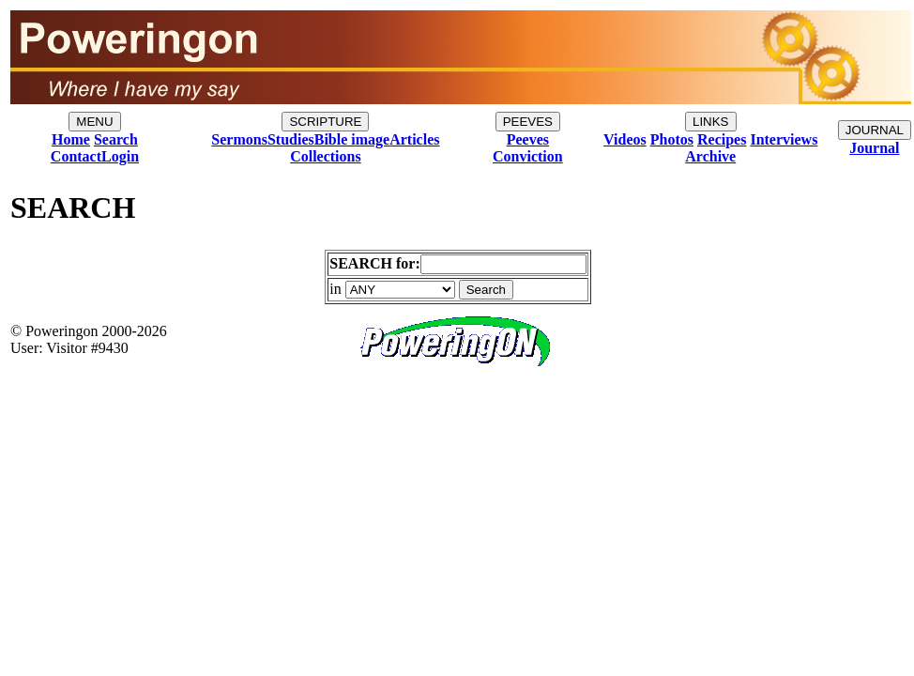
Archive (710, 156)
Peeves (528, 139)
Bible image (351, 139)
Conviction (528, 156)
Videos (625, 139)
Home (71, 139)
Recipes (721, 139)
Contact (76, 156)
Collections (325, 156)
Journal (874, 148)
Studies (290, 139)
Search (116, 139)
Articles (414, 139)
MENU (94, 122)
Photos (671, 139)
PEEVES (528, 122)
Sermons (239, 139)
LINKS (711, 122)
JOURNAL (874, 130)
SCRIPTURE (325, 122)
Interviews (783, 139)
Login (120, 156)
